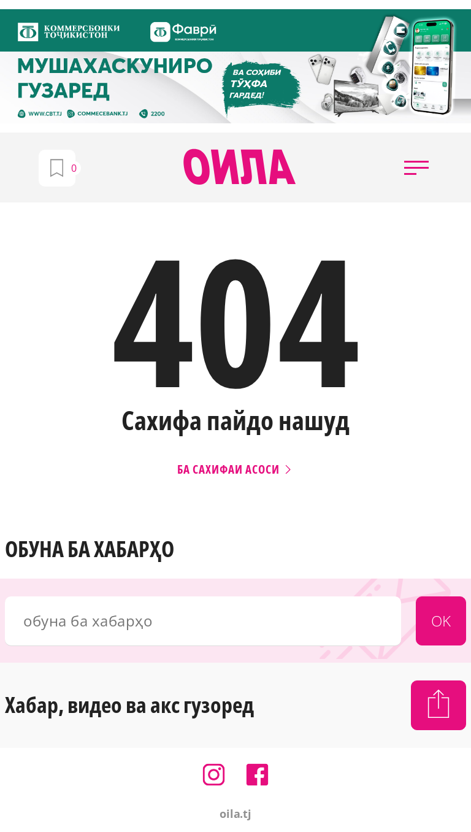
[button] (416, 167)
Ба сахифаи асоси (235, 469)
